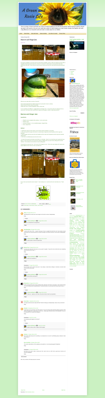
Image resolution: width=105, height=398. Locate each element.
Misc (83, 244)
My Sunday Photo (80, 245)
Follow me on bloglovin (74, 116)
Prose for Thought (78, 251)
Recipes (36, 205)
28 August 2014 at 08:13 (33, 283)
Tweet (50, 204)
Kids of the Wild (27, 342)
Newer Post (23, 390)
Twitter (72, 72)
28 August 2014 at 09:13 (42, 292)
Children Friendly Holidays (77, 220)
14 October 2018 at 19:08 (35, 342)
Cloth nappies (75, 222)
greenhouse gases (77, 237)
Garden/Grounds (74, 235)
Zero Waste (74, 266)
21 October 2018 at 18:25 (33, 349)
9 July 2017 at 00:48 (41, 325)
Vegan (83, 260)
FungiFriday (82, 233)
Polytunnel (72, 251)
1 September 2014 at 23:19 (34, 301)
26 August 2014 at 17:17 (31, 212)
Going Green (79, 236)
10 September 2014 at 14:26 (33, 308)
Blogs (71, 217)
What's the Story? (80, 262)
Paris (79, 249)
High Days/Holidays (79, 239)
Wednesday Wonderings (75, 261)
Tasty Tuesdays (40, 205)
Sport (77, 258)
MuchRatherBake (27, 229)
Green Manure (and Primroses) (79, 186)
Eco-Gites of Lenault (53, 33)
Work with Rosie (34, 33)
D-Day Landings (81, 224)
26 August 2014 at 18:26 (42, 220)
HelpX (72, 239)
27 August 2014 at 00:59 (42, 238)
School (83, 254)
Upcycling (80, 260)
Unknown (26, 334)
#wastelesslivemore (80, 215)
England (82, 227)
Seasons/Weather (76, 255)
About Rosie (26, 33)
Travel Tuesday (73, 260)
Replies (26, 218)
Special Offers (73, 258)
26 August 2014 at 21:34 (33, 247)
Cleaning (80, 221)
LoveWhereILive (82, 242)
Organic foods (80, 248)
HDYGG (80, 238)
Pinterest (72, 74)
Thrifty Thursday (79, 259)
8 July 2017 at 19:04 (32, 317)
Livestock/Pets (75, 242)
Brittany (83, 217)
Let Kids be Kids (81, 240)
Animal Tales (78, 216)
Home (21, 33)
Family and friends (76, 228)
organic (76, 248)
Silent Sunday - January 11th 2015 (79, 206)
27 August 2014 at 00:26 (42, 256)
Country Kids (72, 224)
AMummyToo (26, 283)
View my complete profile (74, 108)
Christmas (72, 221)
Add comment (23, 356)
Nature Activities (43, 33)
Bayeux (83, 216)
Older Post (63, 390)
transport (83, 259)
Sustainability (81, 258)
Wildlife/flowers (73, 263)
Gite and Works (73, 236)
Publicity (72, 252)
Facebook (72, 71)
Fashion (74, 230)
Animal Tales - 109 (79, 199)
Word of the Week (80, 263)
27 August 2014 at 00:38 (33, 265)
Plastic (80, 249)
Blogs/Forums (74, 217)
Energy (79, 227)
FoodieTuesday (31, 205)
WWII (72, 266)
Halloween (76, 238)
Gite (83, 234)
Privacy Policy (62, 33)
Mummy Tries (26, 247)
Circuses (76, 221)
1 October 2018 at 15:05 (32, 334)
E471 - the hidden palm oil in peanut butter (79, 180)
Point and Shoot (81, 250)
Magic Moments (73, 243)
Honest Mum (26, 301)
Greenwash (82, 237)
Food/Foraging (26, 205)
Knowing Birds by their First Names (80, 193)
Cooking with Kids (81, 223)
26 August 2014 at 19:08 (35, 229)
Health (83, 238)
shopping (76, 256)
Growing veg (72, 238)
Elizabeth (25, 308)
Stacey (25, 212)
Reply (25, 216)
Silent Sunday (81, 256)
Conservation (75, 223)
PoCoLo (76, 250)
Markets (80, 244)
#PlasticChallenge (73, 215)
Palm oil (76, 249)
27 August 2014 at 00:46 (42, 274)
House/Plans (72, 240)
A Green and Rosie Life (31, 220)
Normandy (72, 248)
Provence (83, 251)
